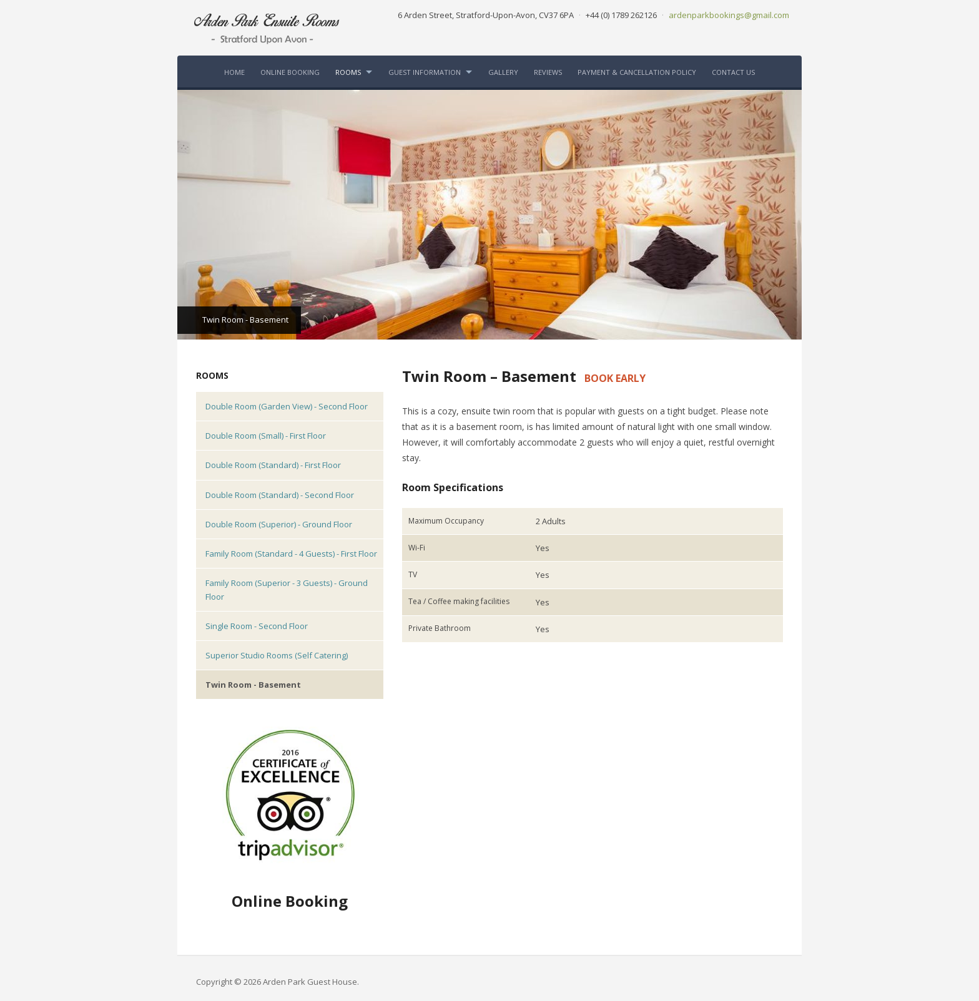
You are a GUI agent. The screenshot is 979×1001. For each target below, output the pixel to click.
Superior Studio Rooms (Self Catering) (276, 655)
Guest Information (424, 72)
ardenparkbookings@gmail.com (729, 15)
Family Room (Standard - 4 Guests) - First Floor (291, 553)
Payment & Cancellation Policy (637, 72)
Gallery (503, 72)
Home (234, 72)
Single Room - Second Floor (256, 626)
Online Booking (290, 72)
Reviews (548, 72)
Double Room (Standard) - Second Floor (279, 494)
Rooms (348, 72)
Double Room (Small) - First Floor (265, 435)
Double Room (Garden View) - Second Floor (286, 406)
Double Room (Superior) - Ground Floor (278, 524)
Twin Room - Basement (253, 684)
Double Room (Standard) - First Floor (273, 465)
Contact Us (733, 72)
